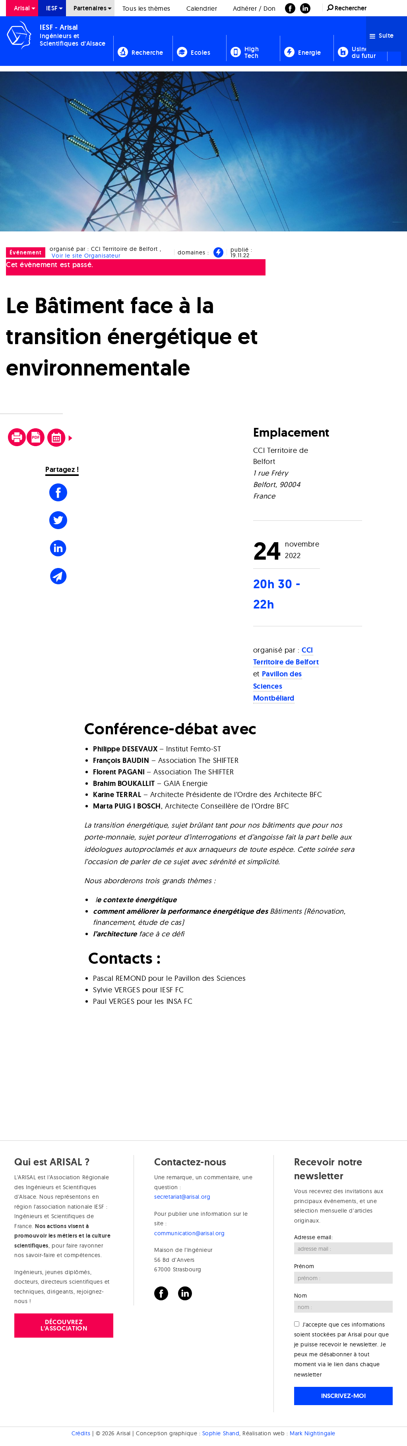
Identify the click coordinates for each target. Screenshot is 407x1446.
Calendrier (201, 8)
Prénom (304, 1266)
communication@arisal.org (189, 1233)
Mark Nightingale (312, 1432)
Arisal (22, 8)
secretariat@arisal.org (182, 1196)
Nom (300, 1295)
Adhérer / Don (254, 8)
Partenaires (90, 8)
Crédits (81, 1432)
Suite (382, 35)
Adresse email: (313, 1237)
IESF (52, 8)
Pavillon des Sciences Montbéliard (277, 686)
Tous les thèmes (146, 8)
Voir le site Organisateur (86, 255)
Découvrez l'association (64, 1325)
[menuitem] (22, 8)
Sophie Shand (220, 1432)
